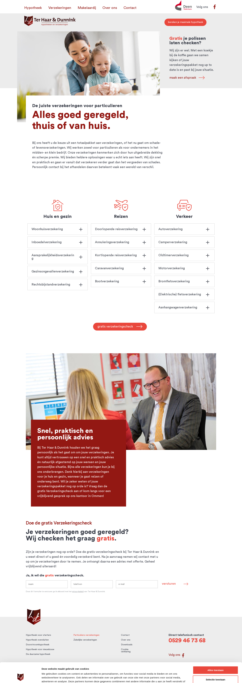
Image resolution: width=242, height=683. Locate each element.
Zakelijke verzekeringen (85, 640)
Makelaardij (87, 8)
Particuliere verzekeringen (86, 635)
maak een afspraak (184, 77)
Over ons (109, 8)
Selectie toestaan (215, 660)
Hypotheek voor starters (38, 635)
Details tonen (171, 676)
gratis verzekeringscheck (115, 326)
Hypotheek (33, 8)
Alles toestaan (215, 651)
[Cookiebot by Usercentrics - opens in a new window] (20, 676)
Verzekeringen (59, 8)
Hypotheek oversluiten (37, 640)
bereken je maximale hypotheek (185, 22)
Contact (130, 8)
